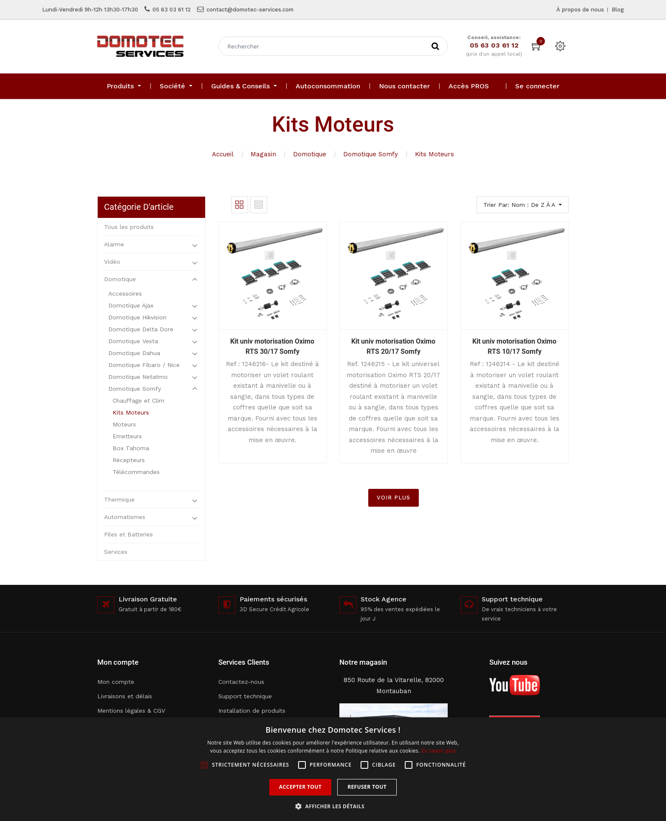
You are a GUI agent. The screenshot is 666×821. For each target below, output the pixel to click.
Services (115, 551)
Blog (618, 9)
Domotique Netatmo (138, 376)
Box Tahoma (131, 448)
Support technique (245, 696)
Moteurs (124, 424)
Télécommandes (136, 471)
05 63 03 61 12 (171, 9)
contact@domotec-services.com (249, 9)
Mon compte (115, 681)
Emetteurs (127, 436)
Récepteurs (129, 460)
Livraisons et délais (124, 696)
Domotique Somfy (370, 154)
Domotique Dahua (134, 353)
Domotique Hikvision (137, 317)
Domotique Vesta (133, 341)
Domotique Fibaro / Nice (144, 364)
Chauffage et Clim (138, 400)
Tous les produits (129, 226)
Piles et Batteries (128, 534)
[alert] (333, 769)
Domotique (309, 154)
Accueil (223, 154)
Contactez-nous (241, 681)
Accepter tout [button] (300, 786)
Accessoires (125, 293)
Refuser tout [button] (367, 786)
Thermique (119, 499)
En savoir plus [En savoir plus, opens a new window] (438, 750)
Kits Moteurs (434, 154)
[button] (333, 806)
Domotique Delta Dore (140, 329)
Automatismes (124, 516)
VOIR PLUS (393, 497)
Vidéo (112, 261)
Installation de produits (251, 710)
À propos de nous (580, 9)
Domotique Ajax (130, 305)
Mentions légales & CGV (131, 710)
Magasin (263, 154)
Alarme (114, 244)
